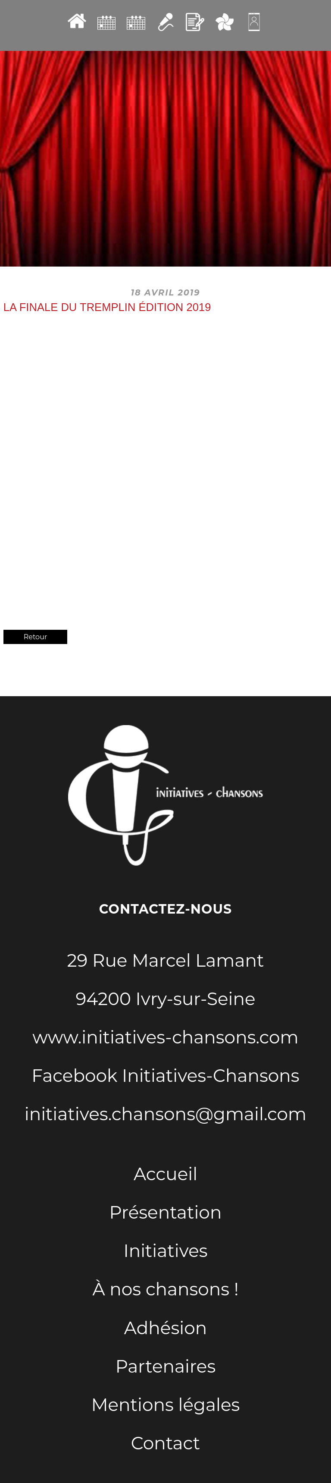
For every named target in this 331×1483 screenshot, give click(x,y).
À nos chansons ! (166, 1289)
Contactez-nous (165, 909)
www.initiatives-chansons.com (165, 1037)
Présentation (165, 1212)
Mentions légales (165, 1404)
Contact (165, 1443)
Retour (35, 637)
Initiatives (165, 1250)
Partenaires (166, 1366)
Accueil (165, 1174)
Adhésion (165, 1327)
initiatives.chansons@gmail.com (165, 1114)
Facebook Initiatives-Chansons (165, 1075)
